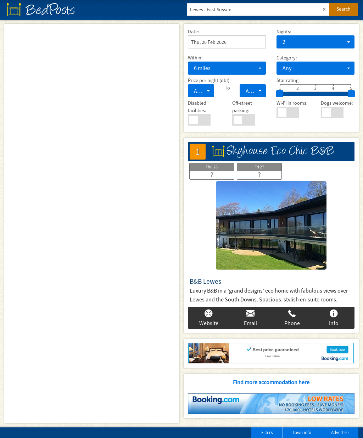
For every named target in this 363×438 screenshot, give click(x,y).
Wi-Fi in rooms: (292, 103)
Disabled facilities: (197, 107)
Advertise (339, 433)
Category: (287, 57)
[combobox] (315, 41)
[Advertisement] (88, 431)
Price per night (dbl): (209, 80)
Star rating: (288, 80)
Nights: (284, 31)
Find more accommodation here (271, 382)
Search (343, 9)
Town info (301, 433)
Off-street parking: (242, 107)
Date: (193, 31)
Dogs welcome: (337, 103)
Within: (195, 57)
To (227, 88)
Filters (267, 433)
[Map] (92, 223)
